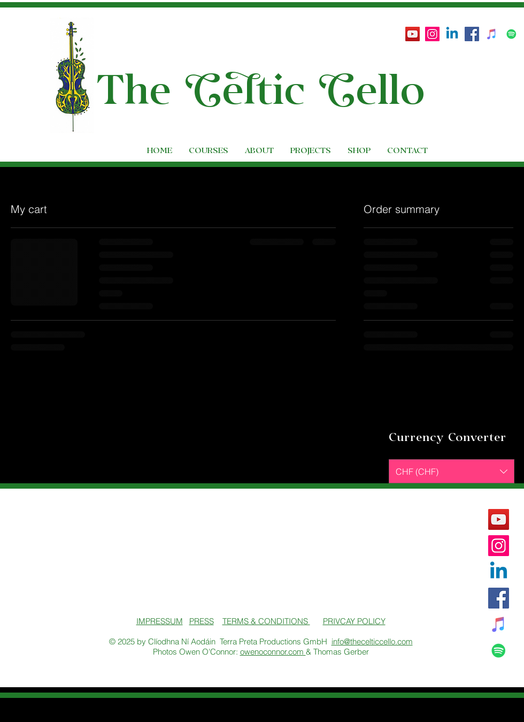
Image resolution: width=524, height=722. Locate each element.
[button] (500, 60)
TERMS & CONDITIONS (266, 621)
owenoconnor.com (273, 652)
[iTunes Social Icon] (491, 34)
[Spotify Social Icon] (511, 34)
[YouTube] (412, 34)
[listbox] (451, 471)
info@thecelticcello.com (372, 641)
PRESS (201, 621)
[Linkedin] (452, 34)
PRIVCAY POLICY (354, 621)
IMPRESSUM (159, 621)
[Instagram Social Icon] (432, 34)
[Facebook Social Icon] (472, 34)
